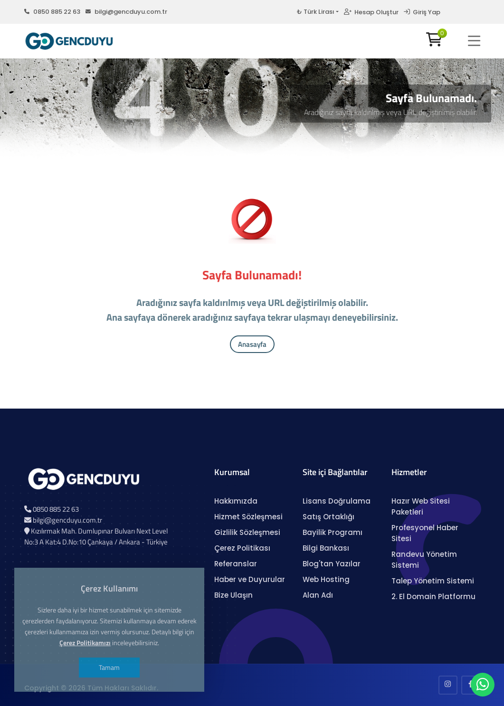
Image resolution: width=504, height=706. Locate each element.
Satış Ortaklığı (328, 517)
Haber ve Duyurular (249, 579)
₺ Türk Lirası (315, 11)
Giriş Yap (422, 12)
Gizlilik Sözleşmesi (247, 532)
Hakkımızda (235, 501)
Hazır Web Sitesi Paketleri (420, 506)
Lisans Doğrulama (337, 501)
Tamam (109, 667)
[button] (474, 41)
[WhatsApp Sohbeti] (482, 686)
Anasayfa (252, 344)
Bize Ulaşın (233, 595)
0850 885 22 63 (52, 11)
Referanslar (235, 564)
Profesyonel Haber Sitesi (424, 533)
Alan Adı (318, 595)
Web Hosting (326, 579)
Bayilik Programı (332, 532)
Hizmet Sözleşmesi (248, 517)
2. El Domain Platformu (433, 596)
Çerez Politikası (242, 548)
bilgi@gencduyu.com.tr (126, 11)
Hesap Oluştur (371, 12)
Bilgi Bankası (326, 548)
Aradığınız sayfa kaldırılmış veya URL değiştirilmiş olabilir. (390, 112)
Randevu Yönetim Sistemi (424, 559)
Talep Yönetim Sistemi (432, 581)
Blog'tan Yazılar (332, 564)
